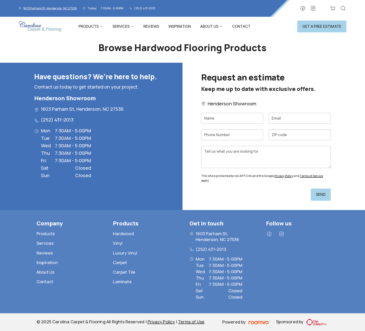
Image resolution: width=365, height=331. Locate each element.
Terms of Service (311, 176)
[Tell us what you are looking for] (266, 157)
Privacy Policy (283, 176)
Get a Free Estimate (321, 26)
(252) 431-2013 (144, 8)
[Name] (232, 118)
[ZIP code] (300, 134)
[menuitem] (91, 26)
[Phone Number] (232, 134)
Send (321, 194)
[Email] (300, 118)
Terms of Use (191, 321)
